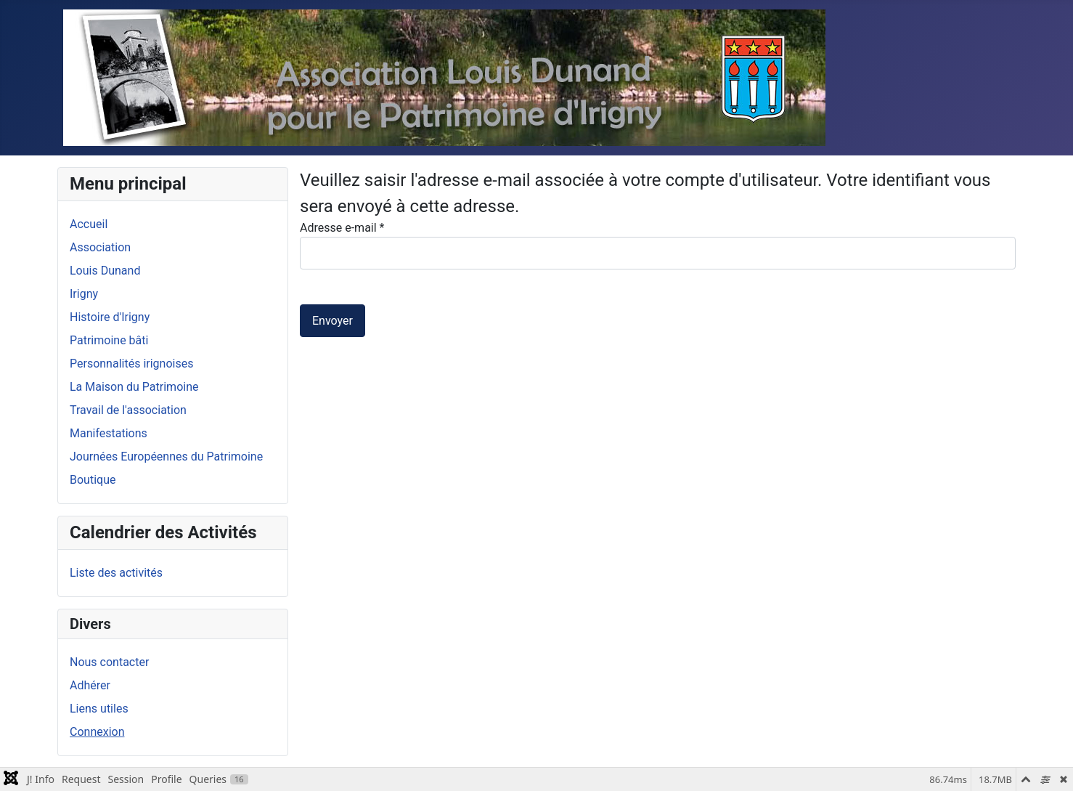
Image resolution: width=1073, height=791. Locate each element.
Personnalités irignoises (131, 363)
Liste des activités (116, 573)
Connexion (97, 732)
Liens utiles (99, 708)
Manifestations (108, 433)
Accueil (88, 224)
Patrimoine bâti (109, 340)
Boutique (92, 480)
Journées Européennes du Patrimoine (166, 456)
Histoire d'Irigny (110, 317)
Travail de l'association (128, 410)
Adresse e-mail (342, 228)
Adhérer (90, 685)
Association (100, 247)
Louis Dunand (105, 270)
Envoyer (332, 321)
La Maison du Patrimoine (134, 387)
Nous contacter (109, 662)
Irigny (84, 294)
